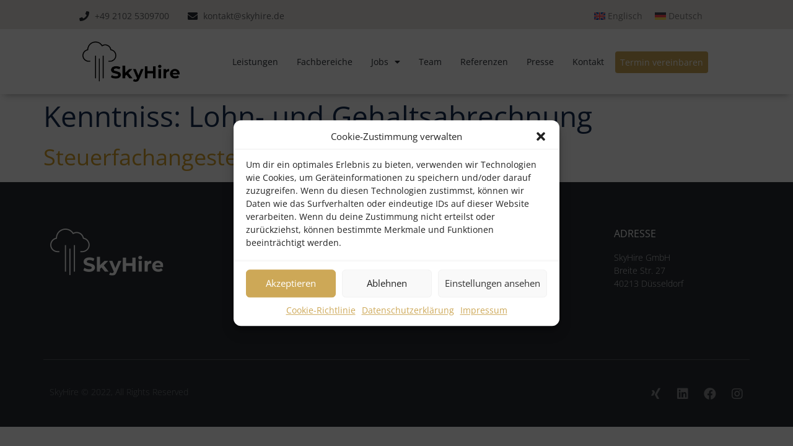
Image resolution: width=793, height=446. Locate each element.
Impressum (483, 310)
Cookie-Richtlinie (321, 310)
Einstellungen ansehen (492, 283)
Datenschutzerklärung (408, 310)
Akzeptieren (291, 283)
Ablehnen (387, 283)
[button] (541, 137)
